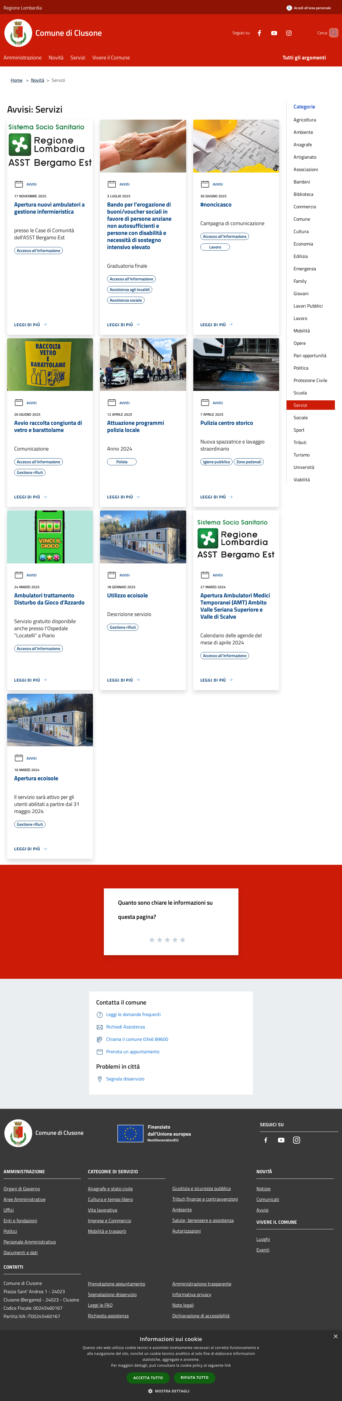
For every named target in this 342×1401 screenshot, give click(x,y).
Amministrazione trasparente (201, 1283)
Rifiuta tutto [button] (195, 1377)
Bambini (302, 181)
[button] (171, 1391)
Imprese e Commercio (109, 1220)
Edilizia (301, 256)
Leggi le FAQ (100, 1305)
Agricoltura (305, 119)
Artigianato (305, 156)
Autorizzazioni (186, 1230)
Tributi (300, 442)
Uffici (9, 1209)
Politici (10, 1231)
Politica (301, 367)
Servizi (300, 405)
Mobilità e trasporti (107, 1231)
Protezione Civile (310, 380)
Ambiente (303, 132)
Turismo (302, 454)
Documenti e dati (21, 1252)
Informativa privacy (191, 1294)
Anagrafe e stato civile (110, 1188)
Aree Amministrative (24, 1199)
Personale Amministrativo (30, 1241)
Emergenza (305, 268)
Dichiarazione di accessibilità (201, 1315)
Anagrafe (303, 144)
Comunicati (267, 1199)
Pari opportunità (310, 355)
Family (300, 281)
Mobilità (302, 330)
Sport (299, 429)
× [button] (335, 1337)
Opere (300, 343)
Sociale (301, 417)
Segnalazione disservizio (112, 1294)
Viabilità (302, 479)
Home (16, 80)
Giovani (301, 293)
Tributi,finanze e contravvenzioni (205, 1198)
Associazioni (306, 169)
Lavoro (300, 318)
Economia (303, 243)
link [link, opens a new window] (228, 1365)
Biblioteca (303, 194)
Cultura (301, 231)
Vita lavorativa (102, 1209)
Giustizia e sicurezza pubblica (201, 1188)
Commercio (305, 206)
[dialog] (171, 1365)
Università (304, 467)
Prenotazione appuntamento (116, 1283)
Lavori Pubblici (308, 305)
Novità (37, 80)
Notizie (263, 1188)
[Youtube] (264, 33)
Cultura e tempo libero (110, 1199)
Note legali (183, 1305)
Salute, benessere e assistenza (203, 1220)
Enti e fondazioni (20, 1220)
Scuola (300, 392)
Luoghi (263, 1239)
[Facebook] (249, 33)
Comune (302, 218)
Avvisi (25, 184)
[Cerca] (331, 33)
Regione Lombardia (23, 7)
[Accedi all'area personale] (308, 8)
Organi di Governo (22, 1188)
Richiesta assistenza (108, 1315)
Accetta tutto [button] (148, 1377)
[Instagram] (279, 33)
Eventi (262, 1249)
